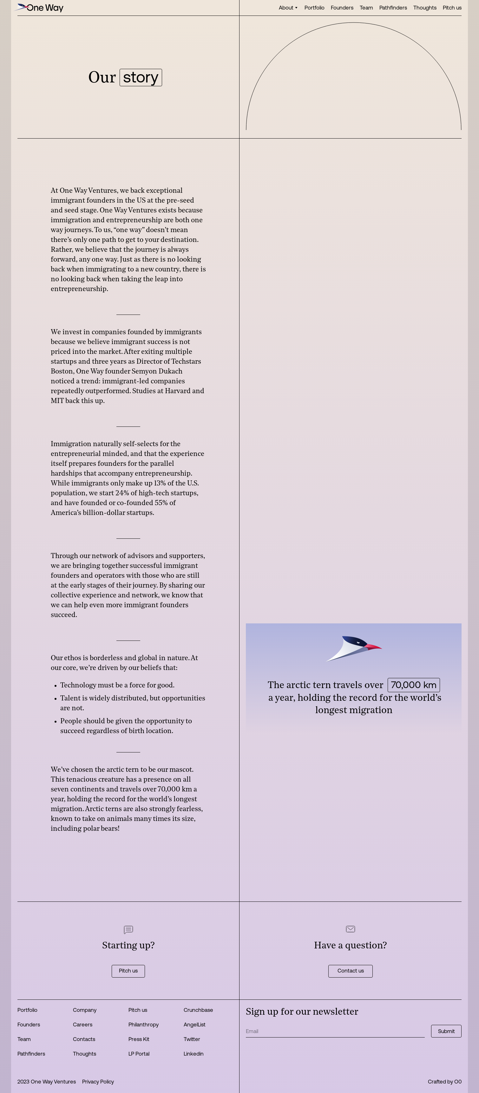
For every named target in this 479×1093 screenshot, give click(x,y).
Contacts (84, 1039)
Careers (82, 1024)
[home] (38, 7)
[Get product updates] (335, 1031)
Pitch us (452, 7)
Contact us (351, 970)
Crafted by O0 (445, 1081)
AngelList (195, 1024)
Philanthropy (143, 1024)
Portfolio (315, 7)
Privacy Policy (98, 1081)
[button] (288, 7)
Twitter (192, 1039)
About (286, 7)
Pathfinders (393, 7)
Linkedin (194, 1054)
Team (366, 7)
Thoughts (424, 7)
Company (84, 1010)
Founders (342, 7)
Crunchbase (198, 1010)
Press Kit (138, 1039)
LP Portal (138, 1054)
